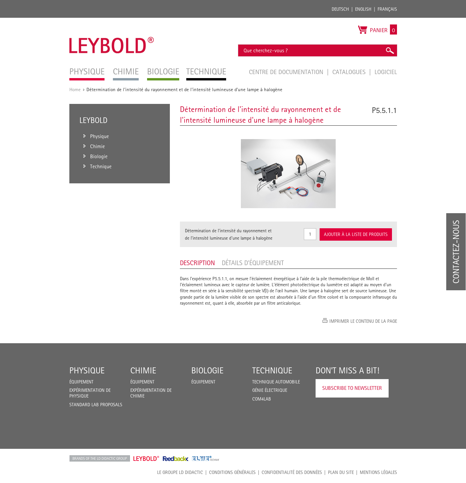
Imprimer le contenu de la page (363, 321)
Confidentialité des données (292, 472)
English (363, 9)
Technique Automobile (276, 381)
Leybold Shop (146, 458)
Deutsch (340, 9)
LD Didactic (99, 458)
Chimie (143, 370)
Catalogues (349, 71)
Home (75, 89)
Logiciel (386, 71)
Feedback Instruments (176, 458)
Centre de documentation (287, 71)
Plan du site (341, 472)
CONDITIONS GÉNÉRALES (232, 472)
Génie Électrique (269, 390)
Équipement (81, 381)
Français (387, 9)
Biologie (207, 370)
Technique (272, 370)
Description (197, 263)
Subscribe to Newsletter (352, 388)
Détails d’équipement (253, 263)
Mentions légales (378, 472)
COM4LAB (261, 399)
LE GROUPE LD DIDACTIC (180, 472)
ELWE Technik (205, 458)
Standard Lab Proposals (95, 404)
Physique (87, 370)
